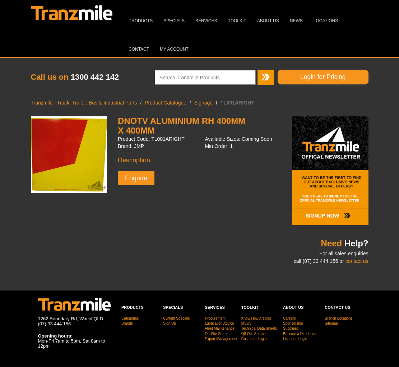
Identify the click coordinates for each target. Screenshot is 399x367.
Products (141, 20)
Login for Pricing (322, 76)
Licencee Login (295, 339)
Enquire (136, 178)
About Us (268, 20)
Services (206, 20)
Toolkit (237, 20)
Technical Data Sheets (259, 328)
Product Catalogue (165, 103)
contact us (356, 261)
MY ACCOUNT (174, 49)
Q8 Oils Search (253, 334)
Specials (174, 20)
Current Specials (176, 318)
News (296, 20)
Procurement (215, 318)
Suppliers (290, 328)
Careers (289, 318)
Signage (203, 103)
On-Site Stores (217, 334)
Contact (139, 49)
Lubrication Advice (219, 323)
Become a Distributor (299, 334)
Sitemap (331, 323)
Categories (130, 318)
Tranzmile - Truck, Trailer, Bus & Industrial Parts (84, 103)
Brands (127, 323)
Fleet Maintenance (220, 328)
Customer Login (254, 339)
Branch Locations (338, 318)
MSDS (246, 323)
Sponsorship (293, 323)
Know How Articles (256, 318)
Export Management (221, 339)
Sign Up (169, 323)
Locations (326, 20)
